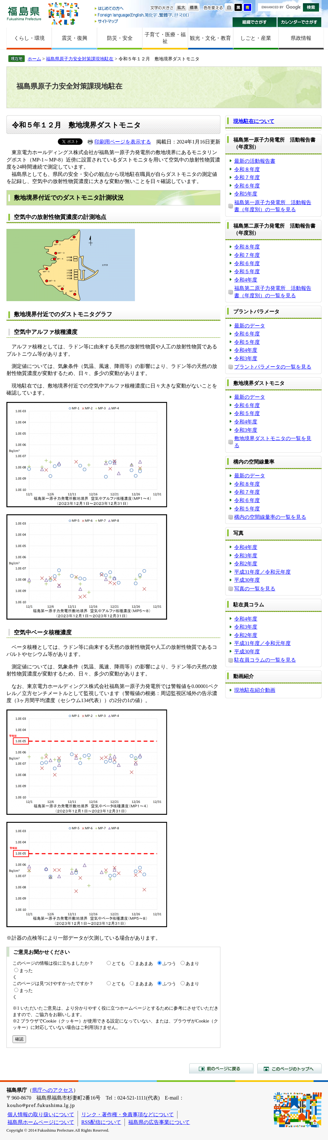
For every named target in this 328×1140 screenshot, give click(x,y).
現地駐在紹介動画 (254, 690)
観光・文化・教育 (210, 38)
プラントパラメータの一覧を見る (272, 367)
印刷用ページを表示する (122, 141)
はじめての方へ (142, 9)
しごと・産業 (255, 38)
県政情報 (301, 38)
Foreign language (142, 15)
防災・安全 (120, 38)
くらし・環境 (29, 38)
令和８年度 (247, 169)
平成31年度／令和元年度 (262, 572)
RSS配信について (101, 1122)
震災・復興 (74, 38)
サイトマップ (142, 21)
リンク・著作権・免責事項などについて (127, 1114)
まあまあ (144, 963)
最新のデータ (249, 325)
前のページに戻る (221, 1068)
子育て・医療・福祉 (165, 38)
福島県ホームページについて (40, 1122)
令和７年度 (247, 177)
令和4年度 (245, 280)
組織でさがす (255, 22)
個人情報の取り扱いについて (40, 1114)
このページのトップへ (289, 1068)
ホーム (34, 58)
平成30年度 (247, 580)
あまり (192, 963)
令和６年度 (247, 185)
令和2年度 (245, 563)
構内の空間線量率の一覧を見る (270, 517)
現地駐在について (253, 121)
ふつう (169, 963)
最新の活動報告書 (254, 161)
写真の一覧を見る (254, 588)
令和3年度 (245, 358)
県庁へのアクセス (52, 1090)
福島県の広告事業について (159, 1122)
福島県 (24, 13)
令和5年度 (245, 193)
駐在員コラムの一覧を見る (265, 660)
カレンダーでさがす (300, 22)
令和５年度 (247, 271)
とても (118, 963)
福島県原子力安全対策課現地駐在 (79, 58)
